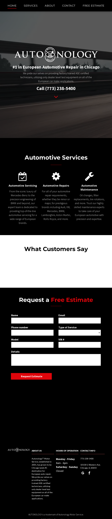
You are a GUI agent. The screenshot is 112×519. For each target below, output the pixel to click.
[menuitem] (12, 5)
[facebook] (89, 473)
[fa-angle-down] (56, 99)
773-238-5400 (86, 458)
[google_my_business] (82, 473)
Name (14, 315)
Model (14, 339)
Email (61, 315)
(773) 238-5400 (60, 88)
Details (15, 351)
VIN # (61, 339)
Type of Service (67, 327)
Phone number (19, 327)
